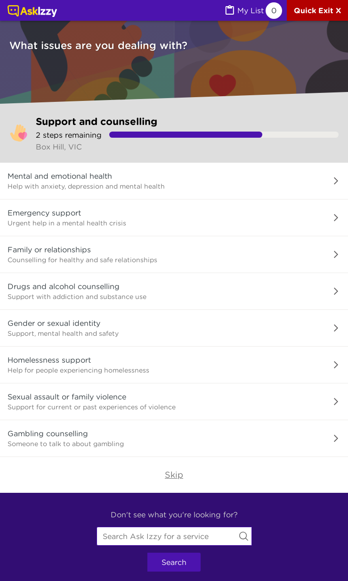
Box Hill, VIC (59, 146)
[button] (174, 181)
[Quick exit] (317, 10)
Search (174, 562)
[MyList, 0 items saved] (253, 10)
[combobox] (174, 536)
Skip (174, 474)
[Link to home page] (32, 12)
